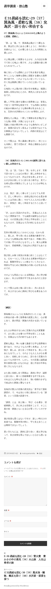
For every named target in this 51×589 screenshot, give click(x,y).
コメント (8, 476)
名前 (7, 510)
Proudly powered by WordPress (16, 586)
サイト (6, 531)
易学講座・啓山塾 (16, 6)
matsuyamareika (28, 453)
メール (7, 521)
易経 (40, 453)
